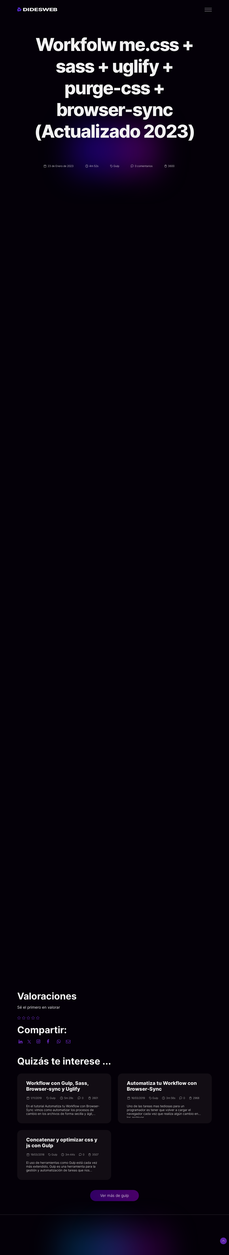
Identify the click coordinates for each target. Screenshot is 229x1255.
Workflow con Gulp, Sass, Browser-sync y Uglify (57, 1086)
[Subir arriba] (223, 1241)
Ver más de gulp (114, 1195)
